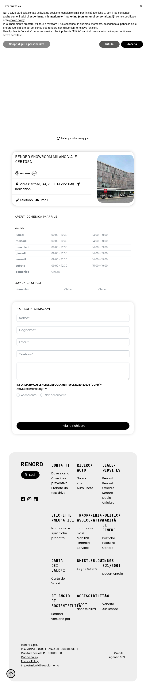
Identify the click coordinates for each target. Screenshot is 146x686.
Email (41, 200)
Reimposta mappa (73, 138)
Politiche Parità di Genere (108, 543)
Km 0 (80, 483)
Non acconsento (55, 395)
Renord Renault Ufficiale (108, 483)
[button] (59, 385)
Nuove (81, 478)
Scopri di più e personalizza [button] (26, 44)
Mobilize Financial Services (83, 543)
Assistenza (110, 609)
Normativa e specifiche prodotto (60, 533)
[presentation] (45, 408)
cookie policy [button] (16, 20)
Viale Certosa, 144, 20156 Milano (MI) (44, 184)
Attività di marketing (32, 389)
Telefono (24, 200)
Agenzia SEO (117, 657)
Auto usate (85, 488)
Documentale (112, 573)
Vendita (108, 604)
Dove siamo (60, 473)
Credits (118, 653)
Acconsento (28, 395)
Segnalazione (87, 569)
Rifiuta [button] (109, 44)
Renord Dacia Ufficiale (108, 498)
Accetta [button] (132, 44)
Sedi (30, 475)
